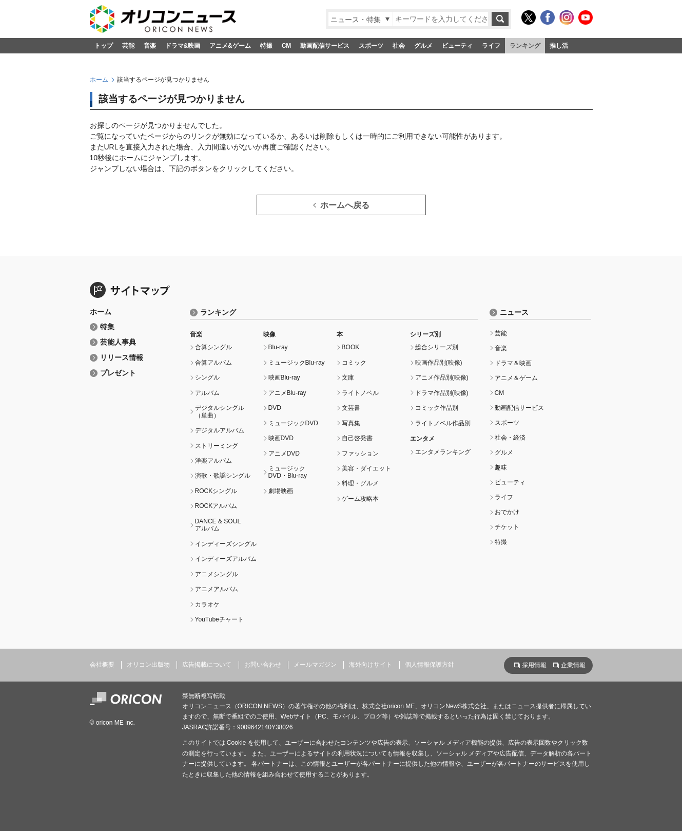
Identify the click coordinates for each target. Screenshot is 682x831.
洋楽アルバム (213, 460)
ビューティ (457, 45)
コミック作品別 (436, 407)
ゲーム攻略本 (360, 498)
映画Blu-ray (284, 377)
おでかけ (507, 512)
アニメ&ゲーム (230, 45)
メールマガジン (315, 664)
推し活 (559, 45)
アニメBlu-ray (287, 392)
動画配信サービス (324, 45)
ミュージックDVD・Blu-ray (287, 472)
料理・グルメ (360, 483)
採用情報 (534, 665)
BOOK (351, 347)
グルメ (423, 45)
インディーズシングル (226, 543)
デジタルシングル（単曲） (219, 411)
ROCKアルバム (216, 505)
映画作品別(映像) (438, 362)
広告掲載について (206, 664)
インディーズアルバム (226, 558)
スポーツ (371, 45)
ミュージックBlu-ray (296, 362)
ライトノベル (360, 392)
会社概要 (102, 664)
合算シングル (213, 347)
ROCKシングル (216, 491)
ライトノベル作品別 (443, 423)
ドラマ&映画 (183, 45)
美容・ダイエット (366, 468)
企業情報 (573, 665)
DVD (274, 407)
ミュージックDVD (293, 423)
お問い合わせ (262, 664)
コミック (354, 362)
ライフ (491, 45)
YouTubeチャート (219, 619)
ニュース (514, 312)
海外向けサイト (370, 664)
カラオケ (207, 604)
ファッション (360, 453)
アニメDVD (284, 453)
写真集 (351, 423)
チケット (507, 527)
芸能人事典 (118, 342)
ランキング (525, 45)
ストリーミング (216, 445)
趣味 (501, 467)
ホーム (99, 79)
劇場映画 (280, 491)
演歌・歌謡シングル (222, 475)
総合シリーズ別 (436, 347)
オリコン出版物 (148, 664)
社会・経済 (510, 438)
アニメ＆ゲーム (516, 378)
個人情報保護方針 (429, 664)
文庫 (348, 377)
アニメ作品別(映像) (442, 377)
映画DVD (281, 438)
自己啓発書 (357, 438)
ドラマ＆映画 (513, 363)
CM (286, 45)
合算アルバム (213, 362)
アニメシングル (216, 574)
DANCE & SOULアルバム (218, 525)
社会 (399, 45)
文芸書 (351, 407)
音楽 (150, 45)
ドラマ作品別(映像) (442, 392)
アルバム (207, 392)
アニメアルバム (216, 589)
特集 (107, 327)
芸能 (128, 45)
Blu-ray (278, 347)
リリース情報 (121, 358)
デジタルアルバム (219, 430)
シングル (207, 377)
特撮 (266, 45)
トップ (103, 45)
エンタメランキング (443, 452)
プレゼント (118, 373)
